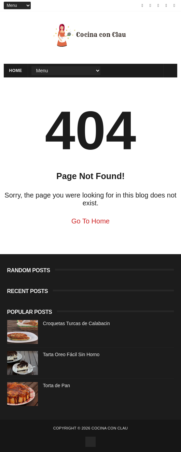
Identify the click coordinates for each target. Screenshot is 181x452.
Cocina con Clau (110, 428)
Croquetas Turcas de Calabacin (76, 323)
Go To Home (90, 221)
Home (15, 70)
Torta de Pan (56, 385)
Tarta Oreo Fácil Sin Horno (71, 354)
